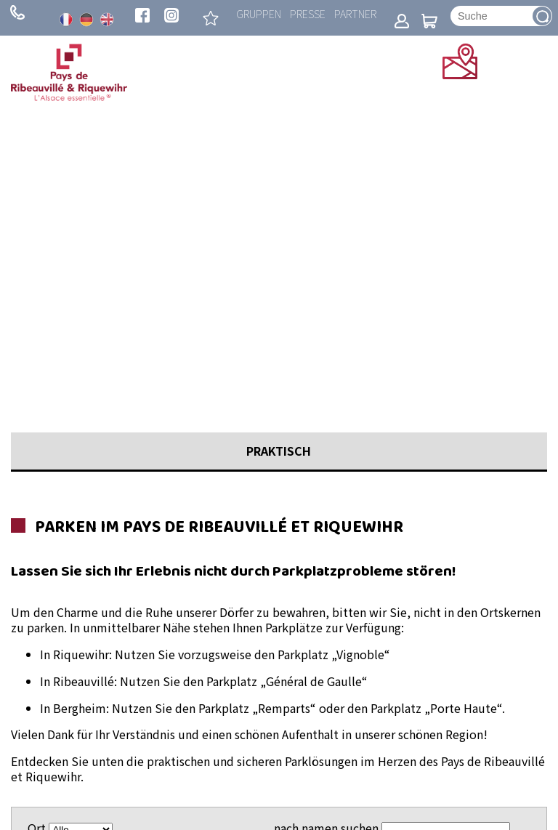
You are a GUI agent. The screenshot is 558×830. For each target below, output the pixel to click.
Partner (355, 13)
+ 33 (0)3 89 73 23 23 (17, 12)
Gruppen (258, 13)
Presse (308, 13)
